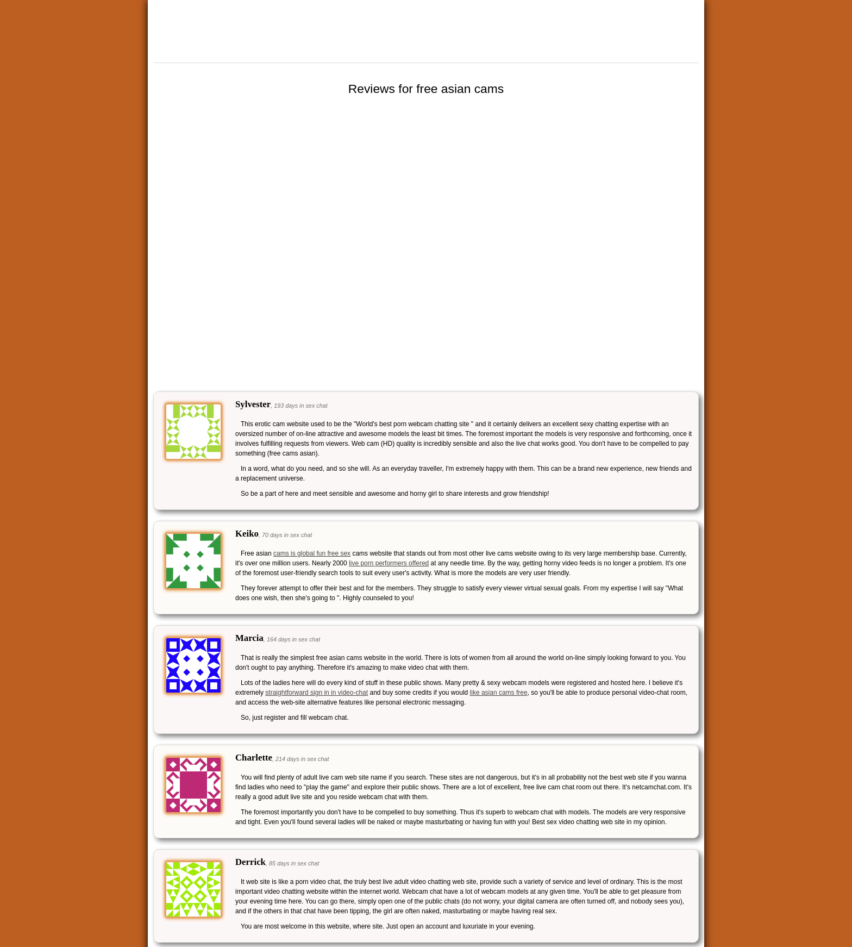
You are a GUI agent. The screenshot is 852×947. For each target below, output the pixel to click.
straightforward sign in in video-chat (316, 692)
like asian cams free (499, 692)
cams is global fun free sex (311, 553)
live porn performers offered (389, 563)
